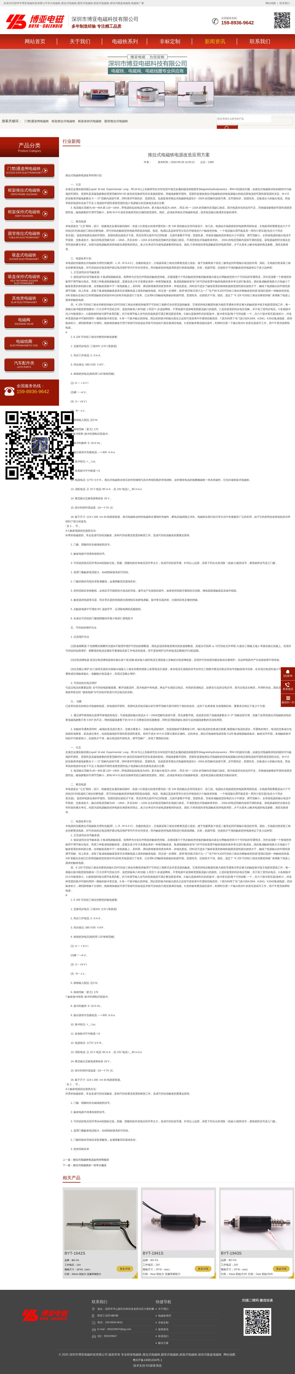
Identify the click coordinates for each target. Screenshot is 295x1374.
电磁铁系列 (125, 41)
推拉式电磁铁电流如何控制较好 (91, 1159)
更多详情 (125, 1268)
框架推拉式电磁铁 (63, 121)
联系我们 (285, 3)
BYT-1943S (231, 1253)
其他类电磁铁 (24, 300)
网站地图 (271, 3)
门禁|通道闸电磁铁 (37, 121)
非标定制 (170, 41)
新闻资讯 (215, 41)
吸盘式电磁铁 (24, 256)
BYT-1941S (153, 1253)
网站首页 (35, 41)
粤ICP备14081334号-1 (147, 1360)
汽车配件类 (24, 364)
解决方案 (163, 1343)
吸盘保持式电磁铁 (24, 279)
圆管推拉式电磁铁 (116, 121)
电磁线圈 (24, 343)
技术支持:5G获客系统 (147, 1365)
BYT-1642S (75, 1253)
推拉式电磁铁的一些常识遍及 (90, 1165)
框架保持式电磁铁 (90, 121)
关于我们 (80, 41)
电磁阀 (24, 321)
